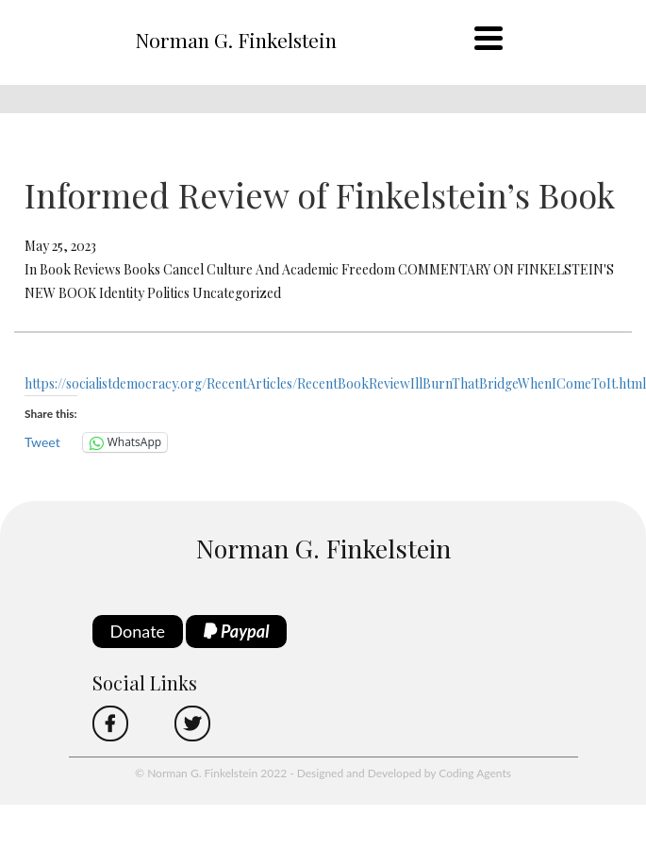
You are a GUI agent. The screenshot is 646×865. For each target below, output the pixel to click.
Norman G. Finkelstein (236, 39)
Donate (138, 631)
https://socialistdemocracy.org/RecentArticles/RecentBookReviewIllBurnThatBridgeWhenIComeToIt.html (335, 383)
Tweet (42, 442)
